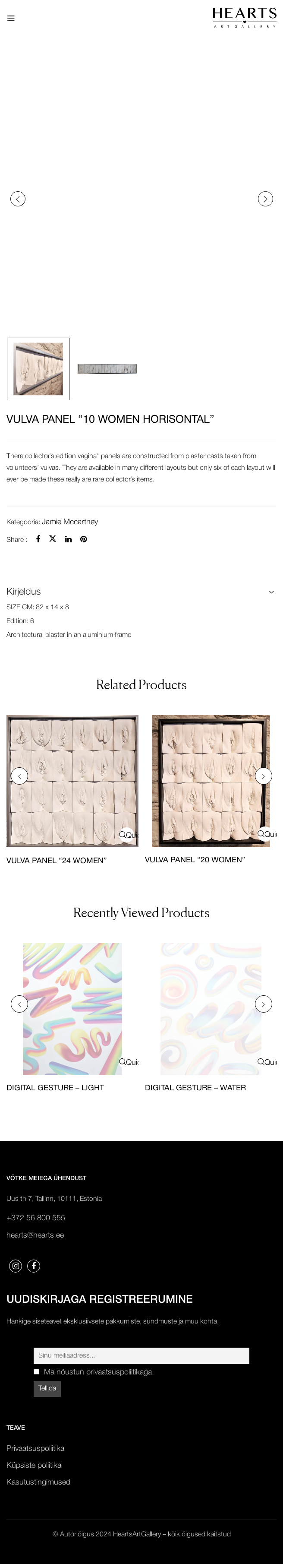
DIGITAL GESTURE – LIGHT (55, 1088)
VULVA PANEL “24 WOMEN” (56, 861)
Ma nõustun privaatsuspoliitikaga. (99, 1372)
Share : (16, 540)
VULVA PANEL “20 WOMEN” (195, 860)
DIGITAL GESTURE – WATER (195, 1088)
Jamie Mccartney (70, 522)
